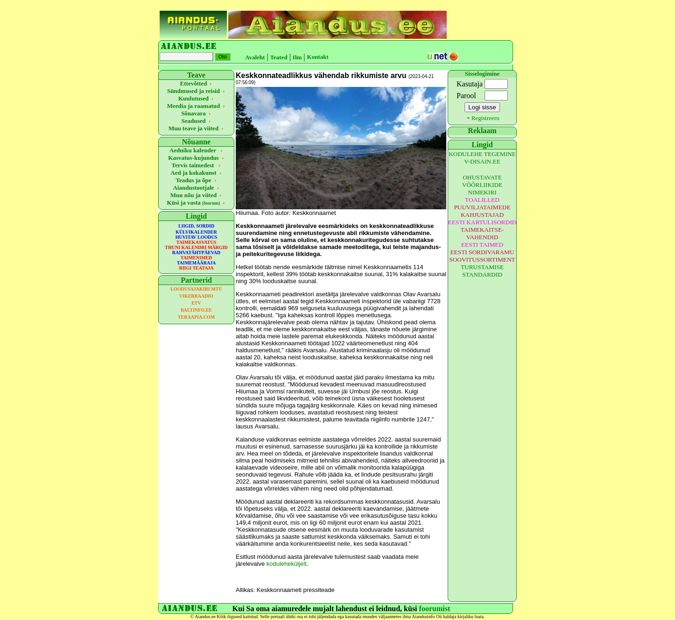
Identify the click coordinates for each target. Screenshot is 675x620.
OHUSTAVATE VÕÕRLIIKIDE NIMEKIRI (482, 185)
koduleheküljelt (287, 563)
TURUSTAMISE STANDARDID (482, 271)
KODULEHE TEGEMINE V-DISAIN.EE (482, 157)
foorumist (434, 609)
